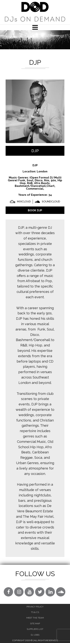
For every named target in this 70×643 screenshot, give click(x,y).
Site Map (35, 623)
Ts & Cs (35, 612)
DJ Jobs (35, 635)
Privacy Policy (35, 606)
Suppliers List (35, 629)
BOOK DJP (35, 210)
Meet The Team (35, 617)
